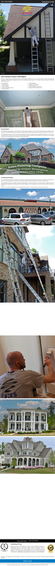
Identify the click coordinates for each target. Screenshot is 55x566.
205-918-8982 (6, 2)
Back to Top (27, 561)
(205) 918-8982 (33, 541)
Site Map (46, 564)
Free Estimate (48, 2)
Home (2, 73)
